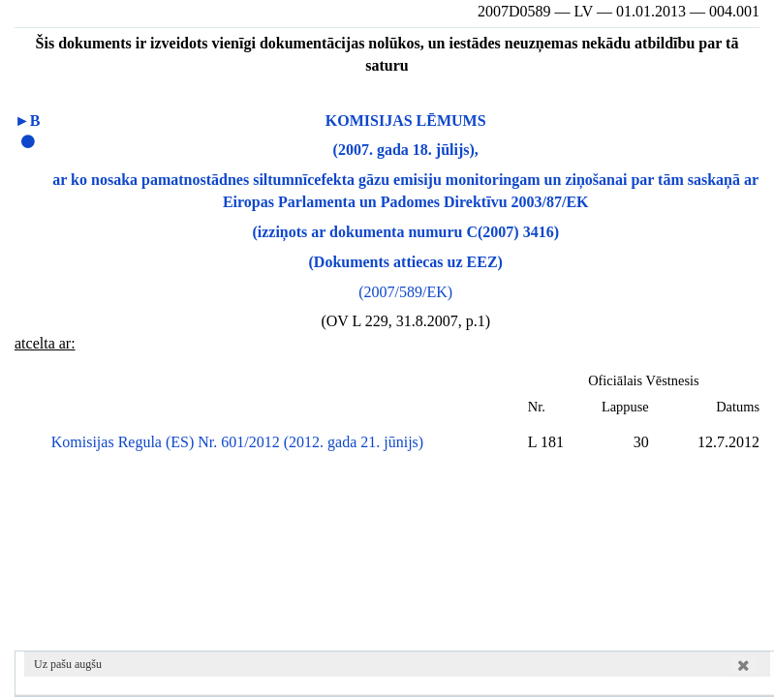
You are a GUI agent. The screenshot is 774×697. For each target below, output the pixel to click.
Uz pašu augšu (68, 664)
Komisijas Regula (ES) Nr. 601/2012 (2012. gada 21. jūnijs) (237, 442)
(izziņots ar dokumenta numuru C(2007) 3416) (405, 232)
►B (28, 120)
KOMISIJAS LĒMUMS (405, 120)
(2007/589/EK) (405, 292)
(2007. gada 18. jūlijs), (406, 149)
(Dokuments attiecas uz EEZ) (406, 262)
